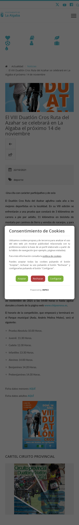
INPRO (45, 290)
